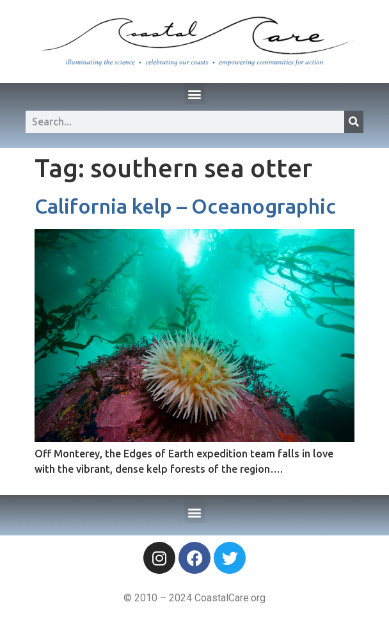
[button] (194, 93)
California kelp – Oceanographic (185, 206)
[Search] (353, 122)
